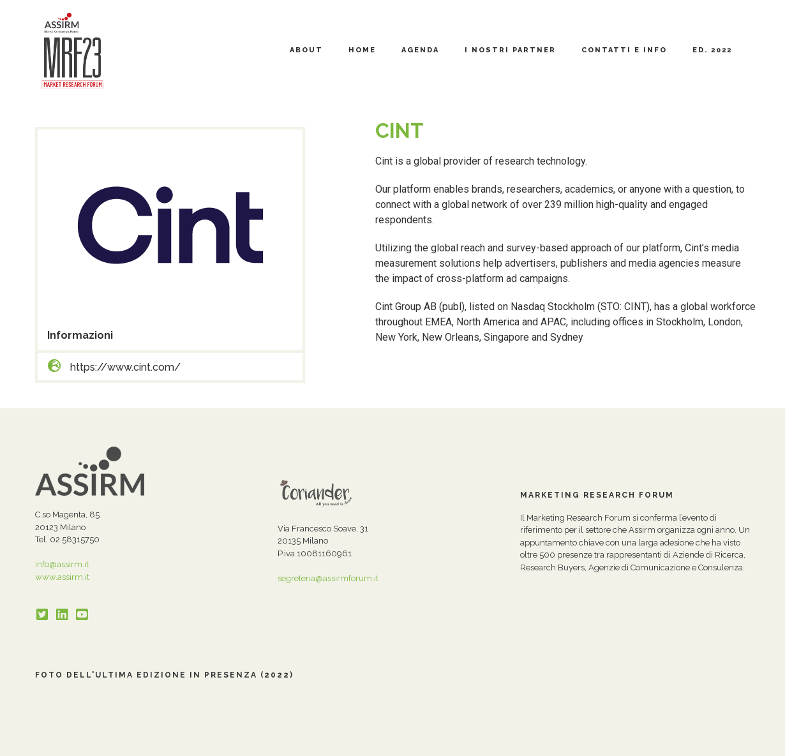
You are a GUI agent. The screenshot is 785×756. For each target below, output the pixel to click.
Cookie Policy (295, 743)
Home (362, 50)
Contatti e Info (624, 50)
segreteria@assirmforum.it (328, 578)
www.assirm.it (62, 577)
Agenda (420, 50)
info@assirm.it (62, 564)
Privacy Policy (235, 743)
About (306, 50)
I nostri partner (510, 50)
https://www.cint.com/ (125, 367)
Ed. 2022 (712, 50)
